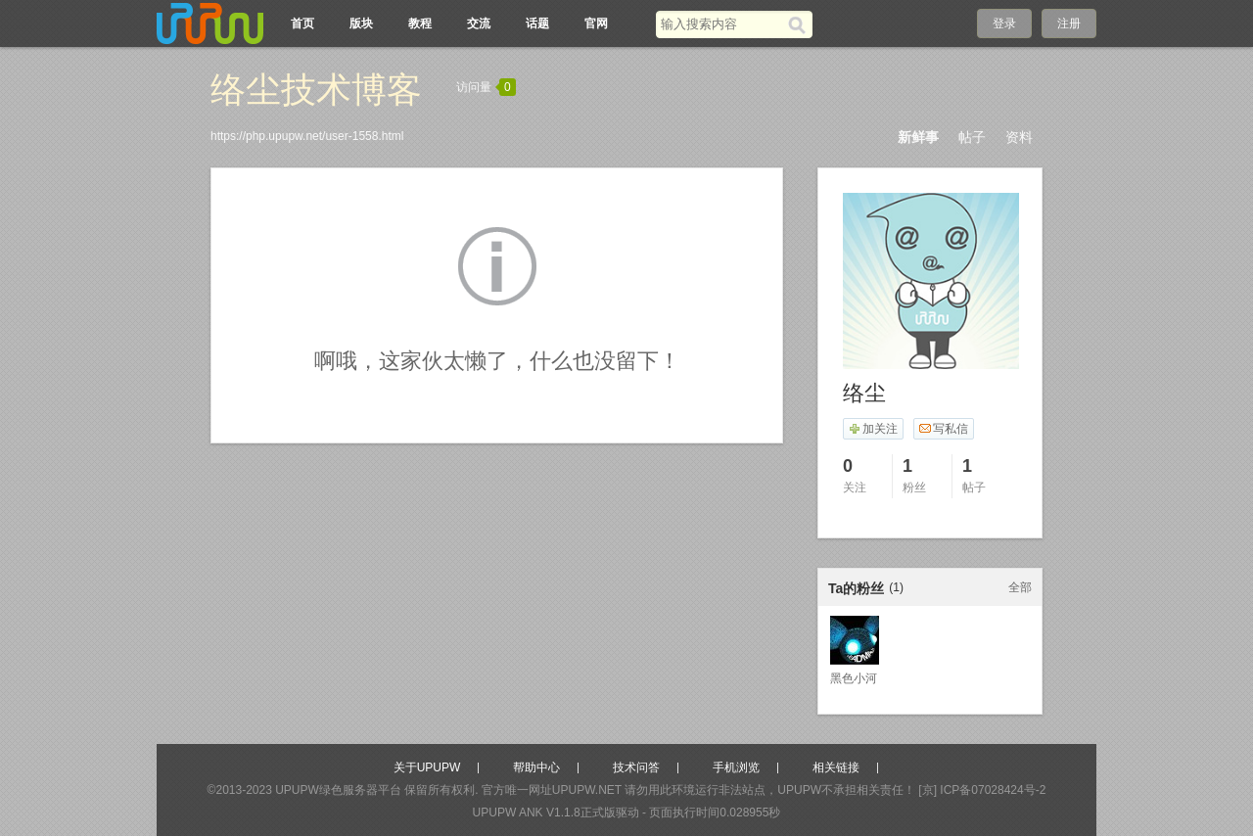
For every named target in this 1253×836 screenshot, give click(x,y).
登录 (1004, 23)
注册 (1069, 23)
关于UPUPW (427, 767)
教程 (420, 23)
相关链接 (835, 767)
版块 (361, 23)
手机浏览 (736, 767)
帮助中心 (536, 767)
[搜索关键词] (722, 24)
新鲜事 (918, 137)
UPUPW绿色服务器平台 (338, 790)
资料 (1019, 137)
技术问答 (636, 767)
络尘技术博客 (316, 90)
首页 (302, 23)
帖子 (972, 137)
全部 (1020, 587)
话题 (537, 23)
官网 (596, 23)
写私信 (943, 429)
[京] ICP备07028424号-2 (981, 790)
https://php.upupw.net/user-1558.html (306, 136)
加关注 (873, 429)
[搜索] (800, 24)
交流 (478, 23)
